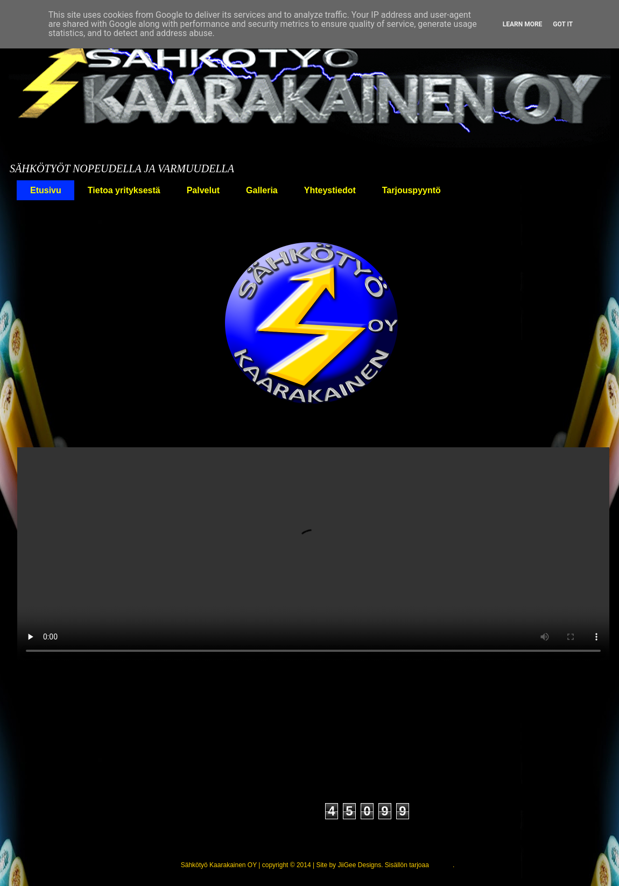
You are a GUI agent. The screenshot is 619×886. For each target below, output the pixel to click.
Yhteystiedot (330, 190)
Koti (28, 223)
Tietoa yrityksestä (124, 190)
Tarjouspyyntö (411, 190)
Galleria (262, 190)
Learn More (523, 24)
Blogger (442, 865)
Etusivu (45, 190)
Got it (563, 24)
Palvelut (203, 190)
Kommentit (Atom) (318, 742)
